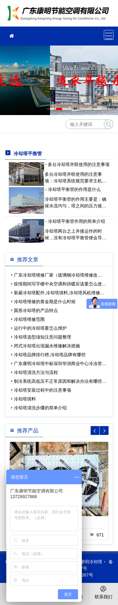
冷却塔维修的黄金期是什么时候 (45, 301)
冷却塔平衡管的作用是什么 (74, 189)
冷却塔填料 (25, 398)
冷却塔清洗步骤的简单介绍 (40, 407)
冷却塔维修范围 (29, 319)
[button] (50, 109)
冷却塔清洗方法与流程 (36, 372)
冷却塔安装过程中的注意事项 (42, 390)
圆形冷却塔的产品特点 (36, 310)
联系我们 (103, 592)
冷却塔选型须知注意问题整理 (42, 336)
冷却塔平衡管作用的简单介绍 (76, 221)
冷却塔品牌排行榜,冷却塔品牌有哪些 (50, 354)
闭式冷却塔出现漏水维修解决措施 (47, 345)
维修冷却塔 (60, 15)
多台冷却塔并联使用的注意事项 (79, 164)
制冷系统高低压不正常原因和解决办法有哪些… (60, 381)
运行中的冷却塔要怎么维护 (40, 328)
